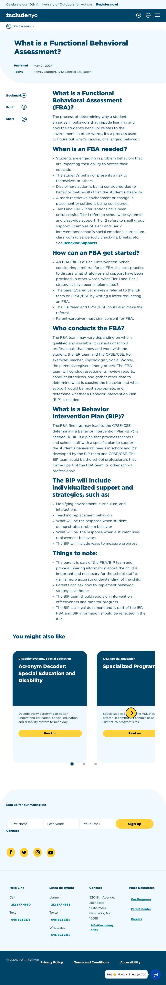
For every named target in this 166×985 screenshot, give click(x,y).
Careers (136, 918)
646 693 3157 (61, 919)
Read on (50, 733)
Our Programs (141, 900)
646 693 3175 (21, 919)
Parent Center (141, 909)
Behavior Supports (80, 243)
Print (16, 107)
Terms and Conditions (89, 960)
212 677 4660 (21, 905)
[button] (131, 712)
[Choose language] (148, 15)
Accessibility (127, 960)
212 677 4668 (61, 905)
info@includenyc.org (102, 928)
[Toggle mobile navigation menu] (157, 15)
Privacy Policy (51, 960)
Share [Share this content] (16, 119)
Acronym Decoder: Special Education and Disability (46, 673)
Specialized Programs (120, 670)
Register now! (107, 4)
